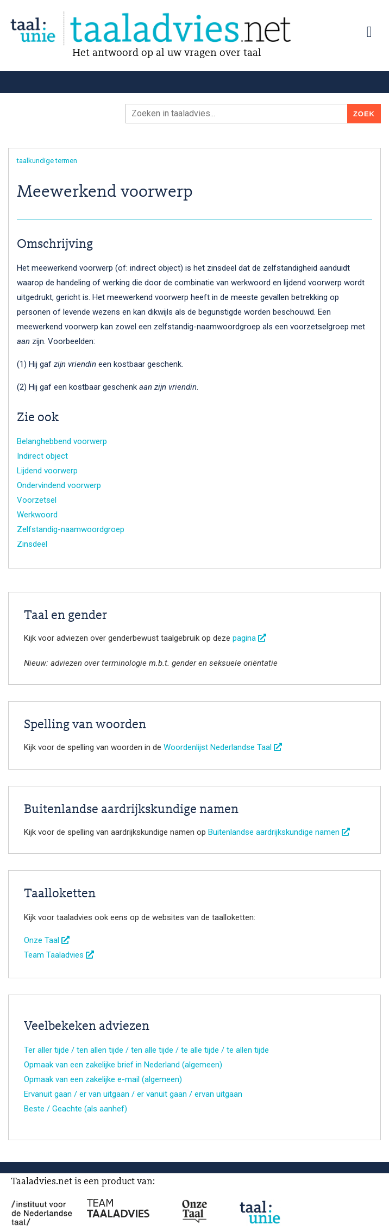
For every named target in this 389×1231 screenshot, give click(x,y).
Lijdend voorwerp (47, 471)
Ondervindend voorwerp (59, 485)
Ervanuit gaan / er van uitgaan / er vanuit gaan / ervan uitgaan (133, 1094)
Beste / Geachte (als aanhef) (75, 1109)
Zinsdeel (32, 544)
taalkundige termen (47, 161)
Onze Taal (47, 940)
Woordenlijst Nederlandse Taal (223, 747)
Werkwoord (37, 515)
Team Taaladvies (59, 955)
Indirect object (42, 456)
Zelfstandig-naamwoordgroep (70, 529)
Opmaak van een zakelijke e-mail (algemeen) (103, 1079)
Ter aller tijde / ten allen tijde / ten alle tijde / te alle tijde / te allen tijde (146, 1050)
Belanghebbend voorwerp (62, 441)
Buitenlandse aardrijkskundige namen (279, 832)
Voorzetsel (37, 500)
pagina (249, 638)
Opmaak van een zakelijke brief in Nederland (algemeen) (123, 1065)
